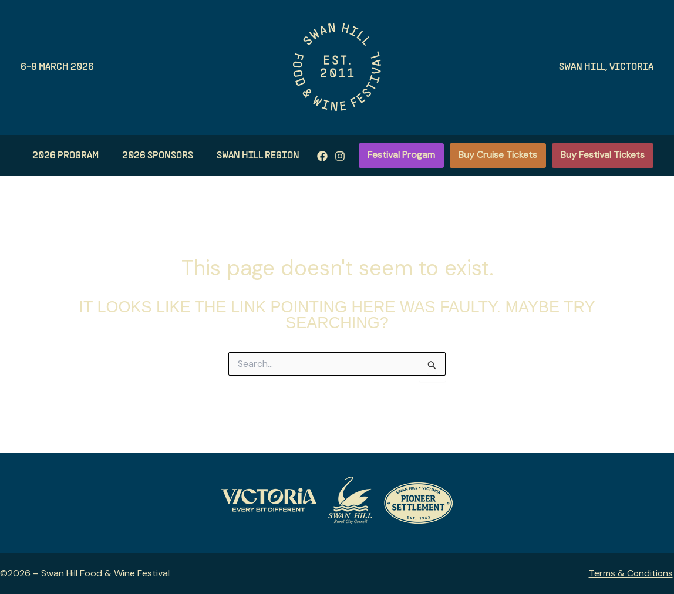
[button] (401, 155)
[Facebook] (287, 156)
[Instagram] (304, 156)
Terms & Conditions (631, 573)
